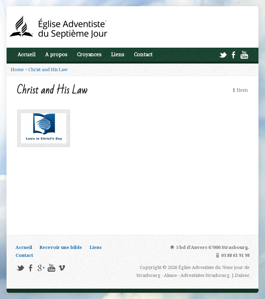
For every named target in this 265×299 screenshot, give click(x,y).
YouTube (244, 55)
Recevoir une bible (60, 247)
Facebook (233, 55)
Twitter (223, 55)
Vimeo (62, 268)
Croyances (89, 54)
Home (17, 69)
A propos (56, 54)
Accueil (27, 54)
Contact (143, 54)
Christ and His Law (48, 69)
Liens (117, 54)
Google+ (41, 268)
